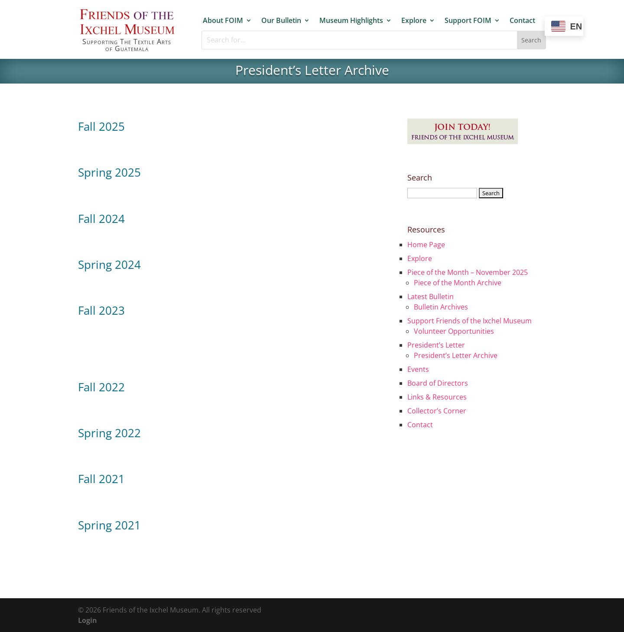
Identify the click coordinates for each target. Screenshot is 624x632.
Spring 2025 (109, 172)
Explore (413, 20)
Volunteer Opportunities (454, 331)
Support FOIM (468, 20)
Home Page (426, 244)
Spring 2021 (109, 525)
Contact (522, 20)
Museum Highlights (351, 20)
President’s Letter (436, 345)
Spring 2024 (109, 264)
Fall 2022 (101, 387)
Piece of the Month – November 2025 (467, 272)
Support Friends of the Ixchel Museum (469, 321)
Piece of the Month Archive (457, 282)
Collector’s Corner (436, 411)
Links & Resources (437, 397)
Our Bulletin (281, 20)
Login (87, 620)
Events (418, 369)
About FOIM (223, 20)
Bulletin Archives (441, 307)
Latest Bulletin (430, 296)
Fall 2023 (101, 310)
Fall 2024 (101, 218)
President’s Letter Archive (455, 355)
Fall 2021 (101, 479)
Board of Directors (437, 383)
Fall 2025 (101, 126)
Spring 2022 (109, 433)
